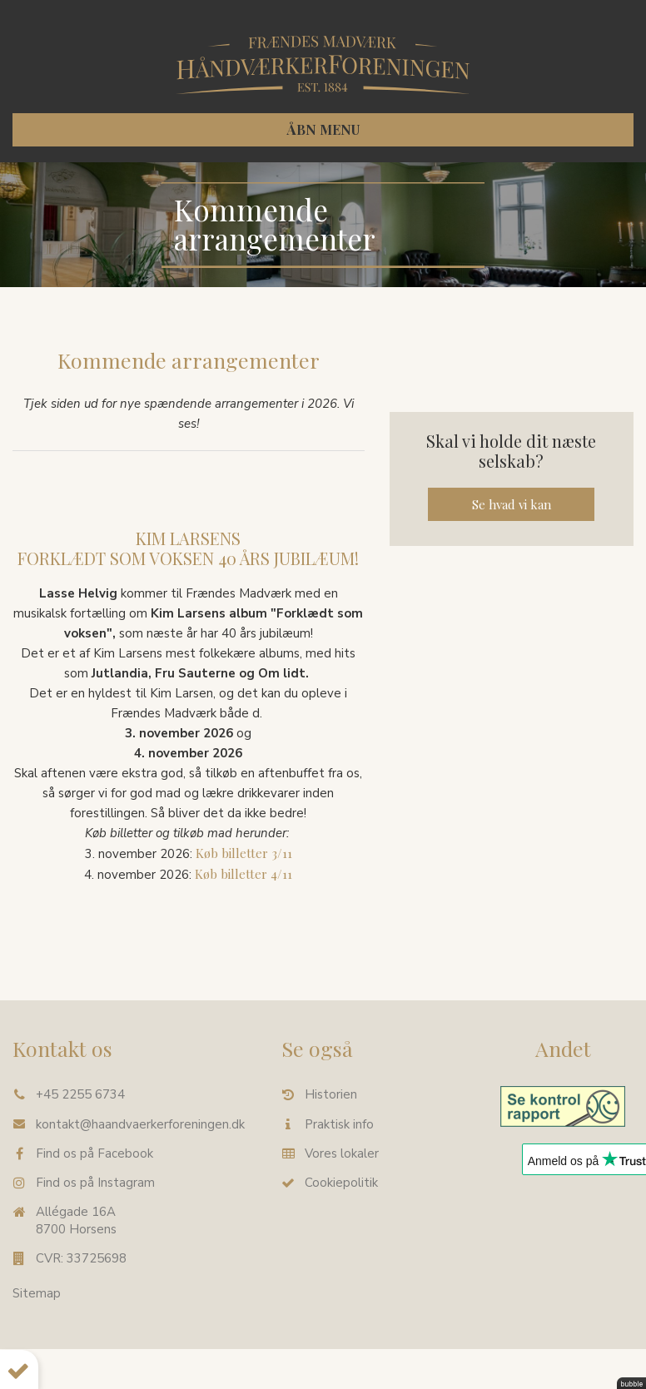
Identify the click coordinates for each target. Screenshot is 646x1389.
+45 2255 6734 (80, 1094)
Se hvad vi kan (511, 504)
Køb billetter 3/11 (244, 853)
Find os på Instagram (95, 1182)
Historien (331, 1094)
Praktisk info (339, 1124)
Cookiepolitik (341, 1182)
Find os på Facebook (94, 1153)
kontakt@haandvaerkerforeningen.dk (140, 1124)
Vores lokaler (342, 1153)
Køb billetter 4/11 (243, 874)
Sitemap (36, 1293)
